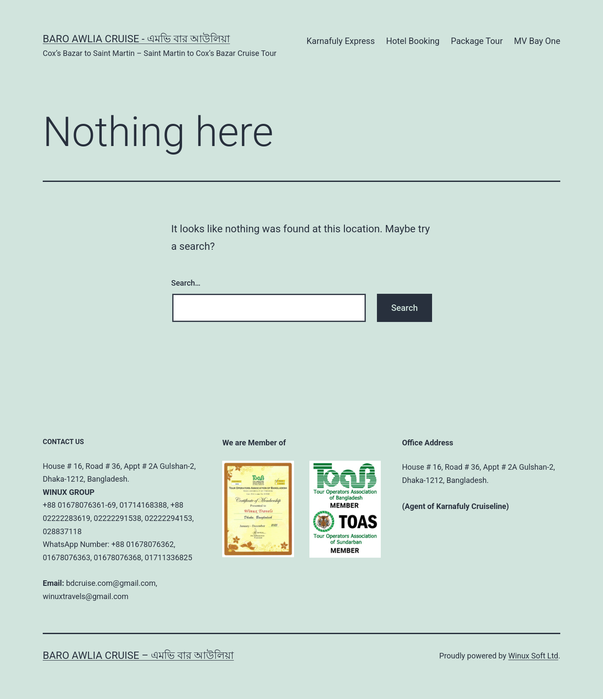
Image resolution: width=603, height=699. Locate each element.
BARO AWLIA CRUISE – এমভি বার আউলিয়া (138, 655)
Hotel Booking (412, 41)
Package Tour (477, 41)
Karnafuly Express (340, 41)
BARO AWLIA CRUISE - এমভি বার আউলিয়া (136, 39)
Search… (186, 282)
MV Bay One (537, 41)
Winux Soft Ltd (533, 655)
